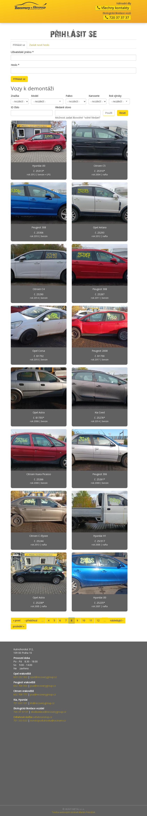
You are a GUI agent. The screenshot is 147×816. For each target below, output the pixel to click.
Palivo (69, 95)
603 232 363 (20, 677)
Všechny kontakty (113, 8)
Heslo (15, 65)
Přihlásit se (20, 46)
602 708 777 (20, 694)
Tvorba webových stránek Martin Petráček (73, 812)
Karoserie (94, 95)
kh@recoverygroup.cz (42, 703)
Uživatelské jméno (22, 52)
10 (83, 620)
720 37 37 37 (117, 17)
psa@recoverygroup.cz (43, 685)
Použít (108, 113)
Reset (122, 113)
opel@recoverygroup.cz (43, 677)
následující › (116, 620)
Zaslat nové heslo (39, 45)
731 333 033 (20, 720)
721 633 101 (20, 703)
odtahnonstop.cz (32, 717)
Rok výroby (115, 95)
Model (34, 95)
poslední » (18, 626)
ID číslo (15, 107)
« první (16, 620)
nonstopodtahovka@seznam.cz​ (48, 720)
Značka (15, 95)
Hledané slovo (63, 107)
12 (98, 620)
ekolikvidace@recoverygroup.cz (48, 711)
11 (91, 620)
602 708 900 (20, 685)
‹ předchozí (31, 620)
